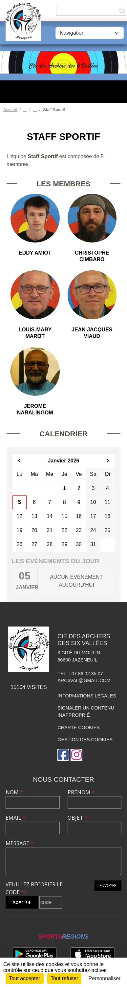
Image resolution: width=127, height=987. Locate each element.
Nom (14, 792)
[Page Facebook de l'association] (63, 755)
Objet (78, 817)
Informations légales (86, 695)
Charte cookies (78, 727)
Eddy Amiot (35, 253)
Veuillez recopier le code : (34, 888)
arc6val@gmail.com (83, 680)
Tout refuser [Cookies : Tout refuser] (64, 978)
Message (19, 843)
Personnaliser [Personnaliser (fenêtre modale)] (105, 978)
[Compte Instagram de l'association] (76, 755)
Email (16, 817)
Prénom (81, 792)
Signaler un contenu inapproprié (85, 711)
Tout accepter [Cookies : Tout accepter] (24, 978)
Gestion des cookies (85, 739)
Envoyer (107, 885)
